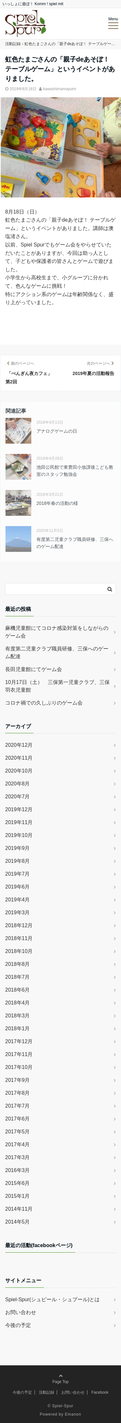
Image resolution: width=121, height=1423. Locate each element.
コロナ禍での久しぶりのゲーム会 (44, 703)
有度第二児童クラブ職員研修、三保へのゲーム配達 (74, 543)
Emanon (73, 1414)
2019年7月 (17, 874)
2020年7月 (17, 796)
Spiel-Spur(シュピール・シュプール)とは (52, 1299)
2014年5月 (17, 1222)
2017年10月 (19, 1067)
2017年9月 (17, 1080)
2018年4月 (17, 1002)
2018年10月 (19, 951)
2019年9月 (17, 848)
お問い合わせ (20, 1312)
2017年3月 (17, 1157)
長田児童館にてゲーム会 (33, 669)
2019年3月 (17, 912)
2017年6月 (17, 1118)
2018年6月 (17, 990)
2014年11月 (19, 1209)
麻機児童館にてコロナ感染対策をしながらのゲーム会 (56, 632)
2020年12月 (19, 745)
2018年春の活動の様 (57, 503)
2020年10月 (19, 771)
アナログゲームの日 (56, 431)
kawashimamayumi (59, 89)
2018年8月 (17, 964)
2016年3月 (17, 1170)
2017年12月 (19, 1041)
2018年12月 (19, 925)
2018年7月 (17, 977)
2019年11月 (19, 822)
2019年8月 (17, 861)
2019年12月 (19, 809)
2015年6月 (17, 1183)
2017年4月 (17, 1144)
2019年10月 (19, 835)
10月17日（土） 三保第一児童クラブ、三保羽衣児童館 (57, 686)
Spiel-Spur (63, 1406)
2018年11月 (19, 938)
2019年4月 (17, 899)
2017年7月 (17, 1106)
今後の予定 (18, 1325)
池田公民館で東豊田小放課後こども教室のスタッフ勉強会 (74, 471)
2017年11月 (19, 1054)
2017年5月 (17, 1131)
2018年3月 (17, 1015)
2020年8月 (17, 783)
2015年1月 (17, 1196)
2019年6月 (17, 886)
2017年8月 (17, 1093)
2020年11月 (19, 758)
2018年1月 (17, 1028)
